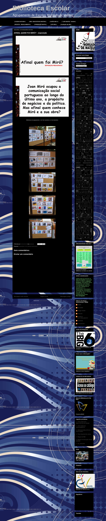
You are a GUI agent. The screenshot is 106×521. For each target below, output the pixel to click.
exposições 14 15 (23, 246)
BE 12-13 (86, 113)
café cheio (87, 120)
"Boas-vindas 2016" (80, 79)
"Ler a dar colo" (89, 79)
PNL (79, 215)
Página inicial (44, 296)
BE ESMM (80, 307)
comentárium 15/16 (80, 130)
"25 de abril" (82, 73)
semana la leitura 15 (82, 231)
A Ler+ (89, 93)
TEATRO (87, 233)
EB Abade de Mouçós (84, 148)
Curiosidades (79, 140)
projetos (90, 216)
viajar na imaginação (86, 238)
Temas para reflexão (81, 234)
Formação (78, 177)
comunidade (89, 130)
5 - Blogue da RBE (81, 437)
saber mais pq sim (80, 224)
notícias (88, 212)
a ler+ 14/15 (84, 95)
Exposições (86, 170)
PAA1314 (78, 213)
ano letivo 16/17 (86, 99)
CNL (91, 127)
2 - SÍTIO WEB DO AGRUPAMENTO (81, 426)
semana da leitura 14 (83, 228)
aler (89, 98)
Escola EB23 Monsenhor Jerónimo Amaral (84, 163)
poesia (85, 215)
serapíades (78, 233)
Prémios (84, 216)
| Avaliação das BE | (65, 24)
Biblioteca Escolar (41, 8)
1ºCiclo (83, 85)
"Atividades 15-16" (84, 75)
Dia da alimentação (83, 143)
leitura (79, 186)
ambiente (78, 99)
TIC (90, 234)
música (77, 212)
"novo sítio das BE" (88, 80)
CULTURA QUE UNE (86, 138)
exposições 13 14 (82, 173)
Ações (88, 96)
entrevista (87, 153)
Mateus (85, 200)
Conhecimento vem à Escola (84, 133)
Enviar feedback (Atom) (45, 300)
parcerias (90, 213)
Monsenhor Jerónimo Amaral (83, 210)
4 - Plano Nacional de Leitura (83, 434)
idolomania (87, 179)
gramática (86, 177)
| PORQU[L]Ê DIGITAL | (40, 24)
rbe (76, 219)
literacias (86, 198)
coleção (79, 129)
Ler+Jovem (78, 198)
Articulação (88, 102)
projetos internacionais (84, 217)
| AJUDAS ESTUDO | (20, 21)
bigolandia (80, 320)
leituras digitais (87, 186)
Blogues (77, 115)
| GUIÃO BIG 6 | (54, 21)
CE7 (84, 123)
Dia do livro (83, 145)
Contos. (83, 136)
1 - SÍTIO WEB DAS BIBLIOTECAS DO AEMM (82, 422)
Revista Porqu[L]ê (80, 223)
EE (82, 151)
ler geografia (87, 196)
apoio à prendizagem (81, 101)
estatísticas (88, 169)
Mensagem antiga (65, 296)
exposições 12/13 (81, 172)
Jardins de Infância (81, 182)
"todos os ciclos (82, 84)
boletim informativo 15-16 (84, 118)
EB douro (79, 149)
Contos (77, 136)
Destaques (89, 141)
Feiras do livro (86, 176)
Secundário (83, 226)
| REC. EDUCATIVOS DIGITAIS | (37, 21)
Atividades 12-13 (83, 107)
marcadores (78, 200)
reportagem (88, 221)
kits (91, 184)
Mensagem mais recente (21, 296)
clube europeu (84, 127)
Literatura (78, 199)
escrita (82, 167)
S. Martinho (88, 223)
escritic (88, 167)
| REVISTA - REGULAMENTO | (22, 24)
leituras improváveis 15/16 (84, 189)
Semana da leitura (88, 227)
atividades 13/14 (82, 109)
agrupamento (80, 98)
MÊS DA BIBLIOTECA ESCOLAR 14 (84, 201)
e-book (90, 146)
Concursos (83, 131)
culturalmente (81, 323)
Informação (79, 180)
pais (85, 213)
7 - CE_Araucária (80, 443)
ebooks (77, 151)
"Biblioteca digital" (86, 77)
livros (88, 199)
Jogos (84, 183)
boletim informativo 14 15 (84, 117)
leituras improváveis (32, 246)
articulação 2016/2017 (87, 105)
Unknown (80, 313)
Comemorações (86, 129)
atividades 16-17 (81, 112)
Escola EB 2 (79, 160)
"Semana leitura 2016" (85, 82)
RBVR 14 (82, 219)
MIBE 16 (88, 209)
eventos (78, 170)
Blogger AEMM (81, 310)
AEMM (79, 304)
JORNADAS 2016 (84, 184)
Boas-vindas (83, 115)
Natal (83, 212)
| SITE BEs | (53, 24)
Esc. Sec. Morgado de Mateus (84, 157)
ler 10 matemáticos (83, 191)
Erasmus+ (78, 155)
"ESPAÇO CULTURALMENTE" (83, 317)
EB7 (87, 149)
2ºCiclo (90, 85)
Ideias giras (79, 179)
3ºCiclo (84, 89)
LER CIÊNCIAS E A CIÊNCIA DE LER (84, 193)
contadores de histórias (84, 134)
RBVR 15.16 (89, 219)
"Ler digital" (79, 80)
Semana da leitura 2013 (82, 230)
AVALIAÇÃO (79, 113)
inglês (89, 180)
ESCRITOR (79, 169)
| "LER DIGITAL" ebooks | (69, 21)
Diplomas (85, 146)
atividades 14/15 (82, 110)
